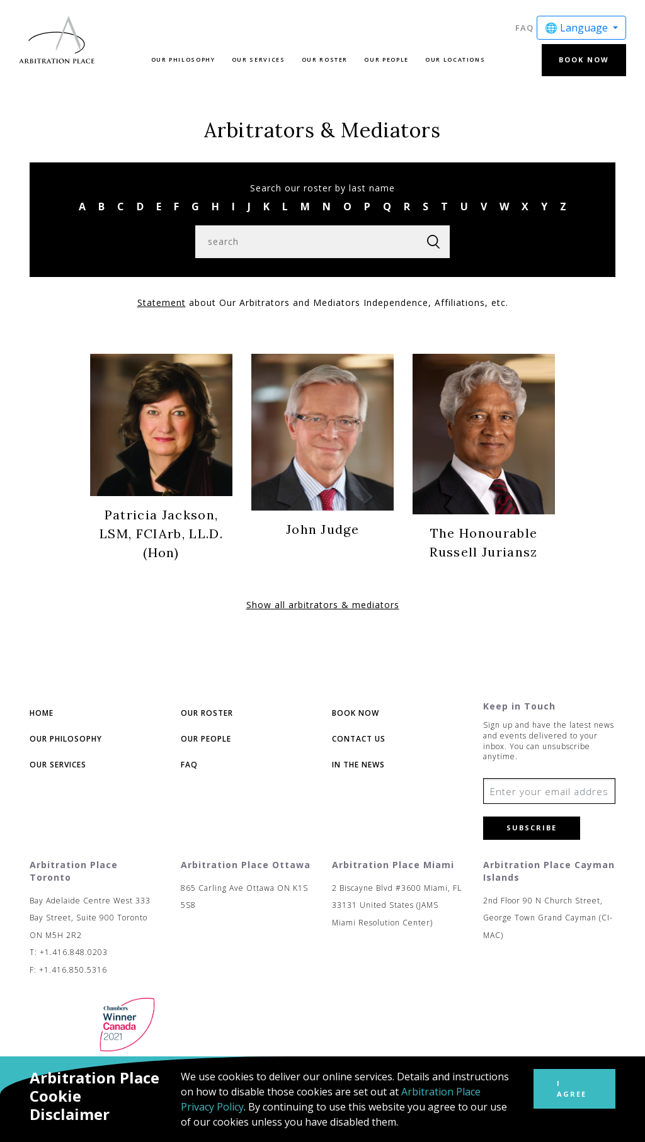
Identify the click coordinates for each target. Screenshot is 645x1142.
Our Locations (455, 59)
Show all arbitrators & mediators (322, 605)
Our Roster (325, 59)
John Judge (322, 529)
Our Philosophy (183, 59)
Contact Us (358, 738)
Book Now (584, 59)
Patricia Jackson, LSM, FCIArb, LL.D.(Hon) (161, 533)
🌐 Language (577, 28)
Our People (386, 59)
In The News (358, 764)
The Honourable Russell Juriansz (483, 542)
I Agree (571, 1088)
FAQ (524, 27)
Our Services (258, 59)
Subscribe (531, 827)
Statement (161, 302)
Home (42, 713)
